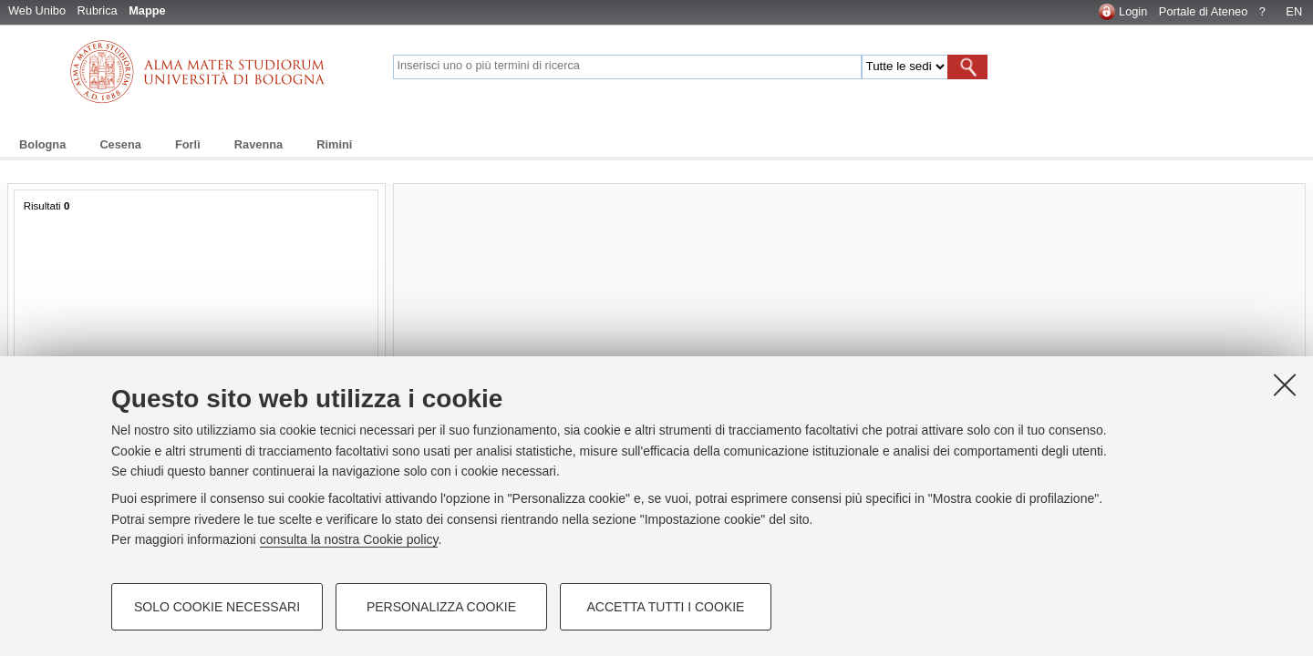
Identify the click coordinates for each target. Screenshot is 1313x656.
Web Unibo (37, 10)
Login (1133, 11)
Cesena (120, 144)
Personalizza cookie (441, 607)
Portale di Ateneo (1203, 11)
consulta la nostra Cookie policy (349, 539)
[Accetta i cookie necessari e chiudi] (1284, 384)
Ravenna (258, 144)
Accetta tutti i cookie (666, 607)
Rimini (334, 144)
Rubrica (98, 10)
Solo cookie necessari (217, 607)
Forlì (188, 144)
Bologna (42, 144)
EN (1294, 11)
